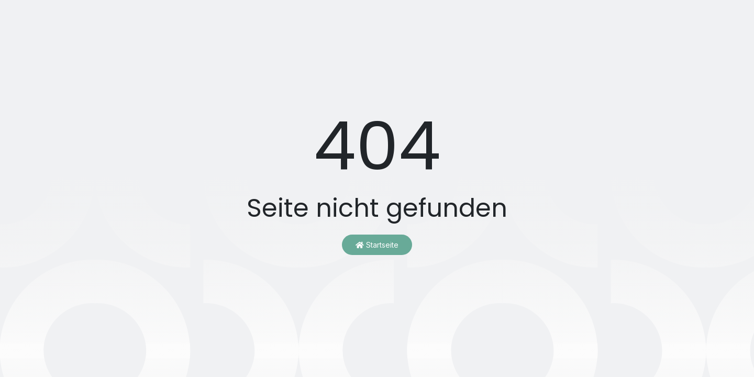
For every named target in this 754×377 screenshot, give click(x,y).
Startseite (377, 244)
